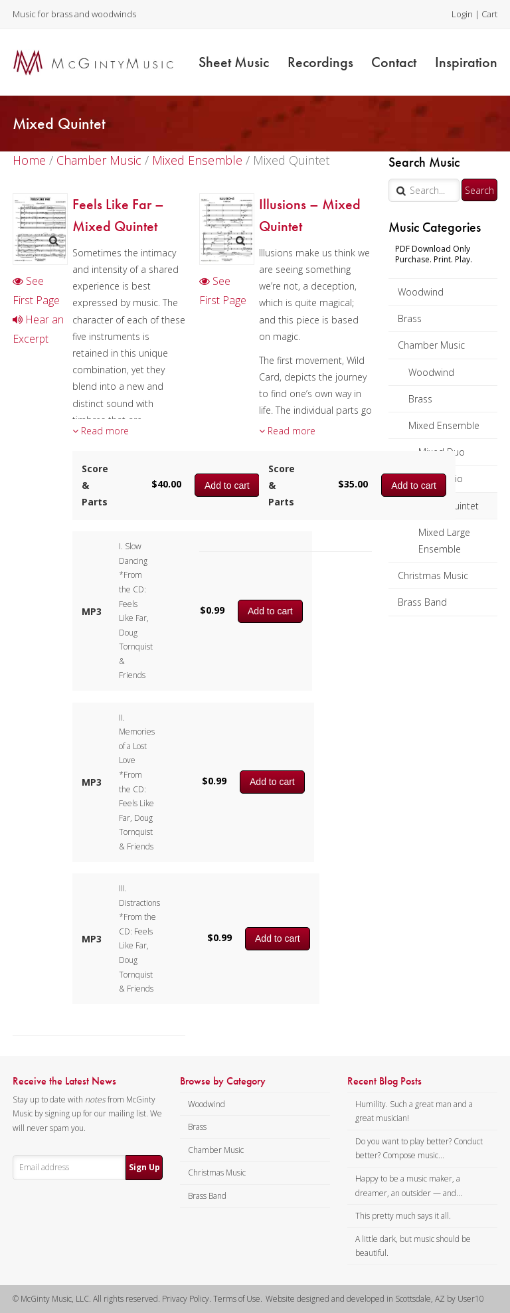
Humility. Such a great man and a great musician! (414, 1111)
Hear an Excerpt (38, 329)
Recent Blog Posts (384, 1081)
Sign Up (144, 1167)
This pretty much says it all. (403, 1215)
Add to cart (270, 611)
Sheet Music (234, 62)
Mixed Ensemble (443, 425)
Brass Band (422, 602)
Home (29, 160)
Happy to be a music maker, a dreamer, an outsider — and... (408, 1186)
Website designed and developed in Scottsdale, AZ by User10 (375, 1298)
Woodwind (421, 292)
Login (462, 14)
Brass (410, 318)
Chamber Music (431, 345)
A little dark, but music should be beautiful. (413, 1246)
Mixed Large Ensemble (444, 540)
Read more (100, 430)
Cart (489, 14)
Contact (393, 62)
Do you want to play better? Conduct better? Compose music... (419, 1149)
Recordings (320, 62)
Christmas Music (433, 575)
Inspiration (466, 62)
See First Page (36, 290)
